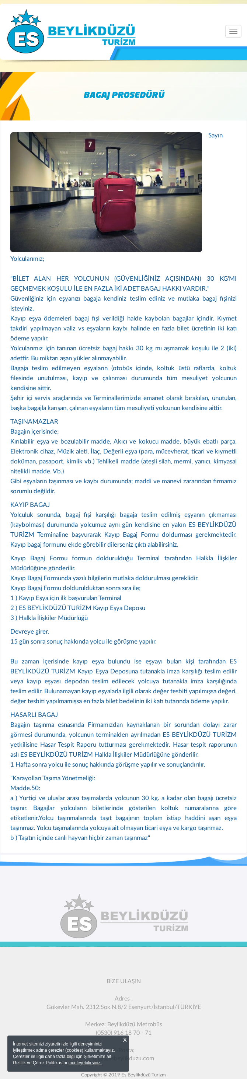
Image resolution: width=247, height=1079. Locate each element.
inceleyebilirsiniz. (85, 1062)
